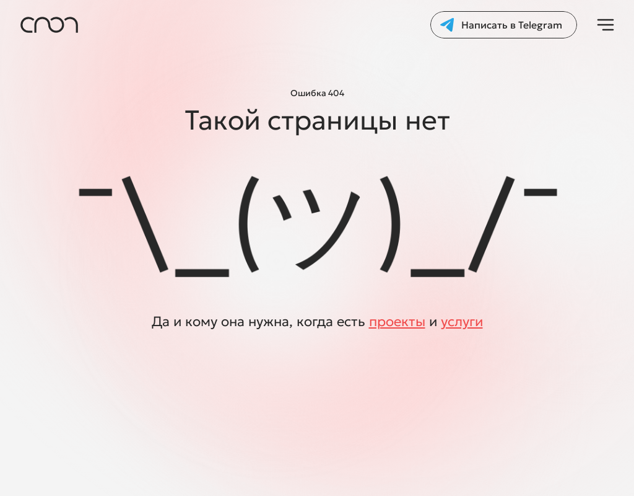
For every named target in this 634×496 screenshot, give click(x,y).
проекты (397, 321)
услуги (462, 321)
